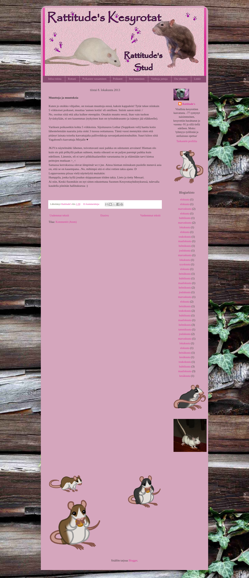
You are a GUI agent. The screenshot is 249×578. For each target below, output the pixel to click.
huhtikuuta (185, 218)
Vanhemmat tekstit (150, 215)
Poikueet (118, 78)
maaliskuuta (184, 241)
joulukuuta (185, 250)
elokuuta (184, 199)
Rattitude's (188, 104)
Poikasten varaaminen (94, 78)
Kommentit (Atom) (66, 221)
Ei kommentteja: (91, 204)
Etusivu (104, 215)
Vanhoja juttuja (159, 78)
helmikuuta (185, 245)
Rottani (72, 78)
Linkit (197, 78)
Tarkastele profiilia (186, 141)
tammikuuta (184, 329)
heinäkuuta (185, 273)
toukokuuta (185, 236)
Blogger (133, 560)
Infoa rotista (54, 78)
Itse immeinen (137, 78)
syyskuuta (184, 264)
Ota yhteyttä (181, 78)
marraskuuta (184, 208)
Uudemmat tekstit (59, 215)
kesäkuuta (184, 357)
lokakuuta (184, 227)
